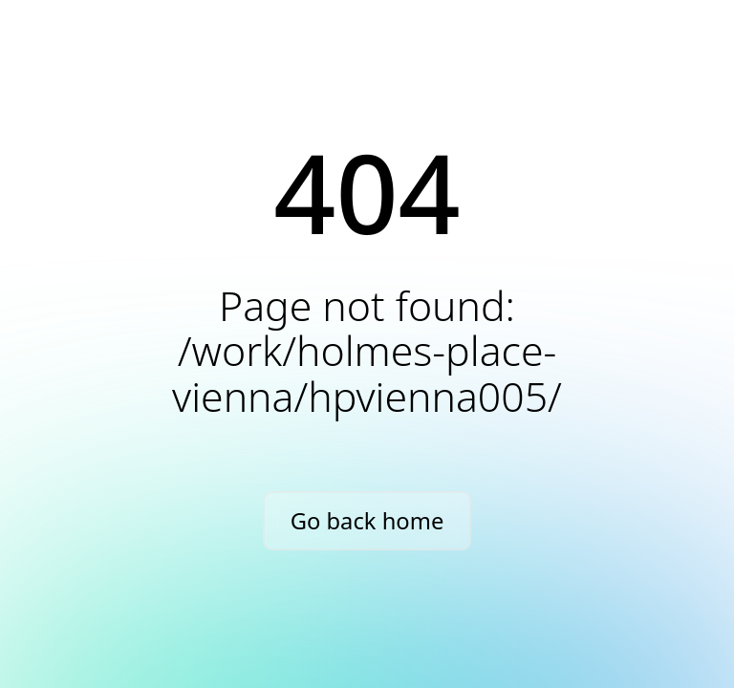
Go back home (367, 520)
